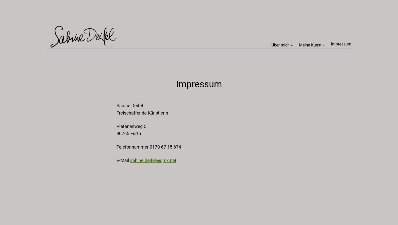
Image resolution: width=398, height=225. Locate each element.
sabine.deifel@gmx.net (153, 160)
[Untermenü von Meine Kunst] (323, 45)
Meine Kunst (310, 45)
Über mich (280, 45)
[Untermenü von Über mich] (292, 45)
